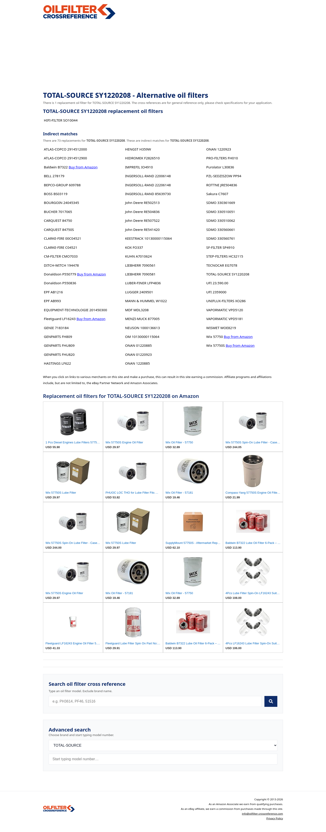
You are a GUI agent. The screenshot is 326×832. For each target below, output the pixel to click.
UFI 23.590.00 (217, 283)
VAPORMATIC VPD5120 (224, 310)
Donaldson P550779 (60, 274)
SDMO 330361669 (220, 202)
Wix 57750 (214, 336)
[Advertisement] (163, 55)
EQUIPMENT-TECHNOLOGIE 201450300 (75, 310)
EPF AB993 (52, 301)
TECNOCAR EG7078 (221, 265)
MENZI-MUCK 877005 (142, 318)
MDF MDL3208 (137, 310)
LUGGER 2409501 (139, 292)
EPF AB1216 (53, 292)
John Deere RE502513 (142, 202)
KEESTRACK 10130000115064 (148, 238)
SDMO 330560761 (220, 238)
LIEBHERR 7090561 (140, 265)
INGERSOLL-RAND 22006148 (148, 176)
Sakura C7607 (217, 193)
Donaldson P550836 (60, 283)
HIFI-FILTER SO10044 (61, 120)
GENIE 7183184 (56, 327)
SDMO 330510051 (220, 211)
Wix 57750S (215, 345)
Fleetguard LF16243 (60, 318)
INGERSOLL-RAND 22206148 (148, 185)
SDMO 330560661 (220, 229)
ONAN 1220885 (137, 363)
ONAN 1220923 (218, 149)
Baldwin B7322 (56, 167)
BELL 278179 (54, 176)
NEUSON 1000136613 (142, 327)
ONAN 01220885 (138, 345)
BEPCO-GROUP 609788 (62, 185)
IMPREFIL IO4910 (139, 167)
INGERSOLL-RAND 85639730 (148, 193)
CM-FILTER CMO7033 (61, 256)
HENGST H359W (138, 149)
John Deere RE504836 (142, 211)
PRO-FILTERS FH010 (222, 158)
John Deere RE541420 (142, 229)
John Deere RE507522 (142, 220)
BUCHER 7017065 (58, 211)
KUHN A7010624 (138, 256)
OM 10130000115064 (142, 336)
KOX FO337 (134, 247)
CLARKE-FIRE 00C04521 (62, 238)
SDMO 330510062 (220, 220)
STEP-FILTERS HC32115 (224, 256)
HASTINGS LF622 (57, 363)
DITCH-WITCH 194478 (61, 265)
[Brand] (163, 745)
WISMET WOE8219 (221, 327)
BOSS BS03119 (55, 193)
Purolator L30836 (220, 167)
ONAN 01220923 (138, 354)
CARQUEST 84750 (58, 220)
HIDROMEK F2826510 (142, 158)
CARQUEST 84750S (59, 229)
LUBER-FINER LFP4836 (143, 283)
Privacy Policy (274, 818)
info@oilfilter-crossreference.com (262, 813)
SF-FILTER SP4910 (220, 247)
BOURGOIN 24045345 (61, 202)
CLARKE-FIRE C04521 (60, 247)
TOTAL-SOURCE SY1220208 (227, 274)
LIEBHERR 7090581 (140, 274)
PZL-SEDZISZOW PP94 (223, 176)
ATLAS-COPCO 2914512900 (65, 158)
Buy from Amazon (83, 167)
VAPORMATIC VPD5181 (224, 318)
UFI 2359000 (216, 292)
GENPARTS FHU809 (59, 345)
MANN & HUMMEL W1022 (146, 301)
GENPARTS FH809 (58, 336)
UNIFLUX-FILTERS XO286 (226, 301)
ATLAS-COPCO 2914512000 (65, 149)
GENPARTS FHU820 (59, 354)
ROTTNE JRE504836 (221, 185)
